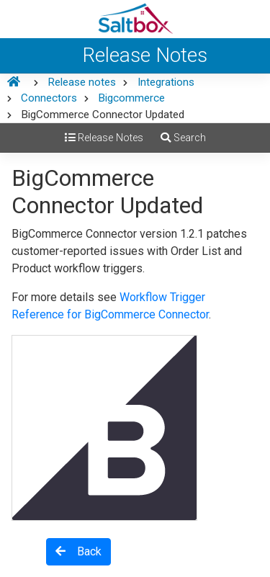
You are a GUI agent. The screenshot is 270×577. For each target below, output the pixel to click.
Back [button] (78, 551)
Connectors (49, 97)
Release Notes (104, 138)
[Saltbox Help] (135, 19)
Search (183, 138)
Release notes (82, 82)
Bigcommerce (131, 97)
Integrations (166, 82)
